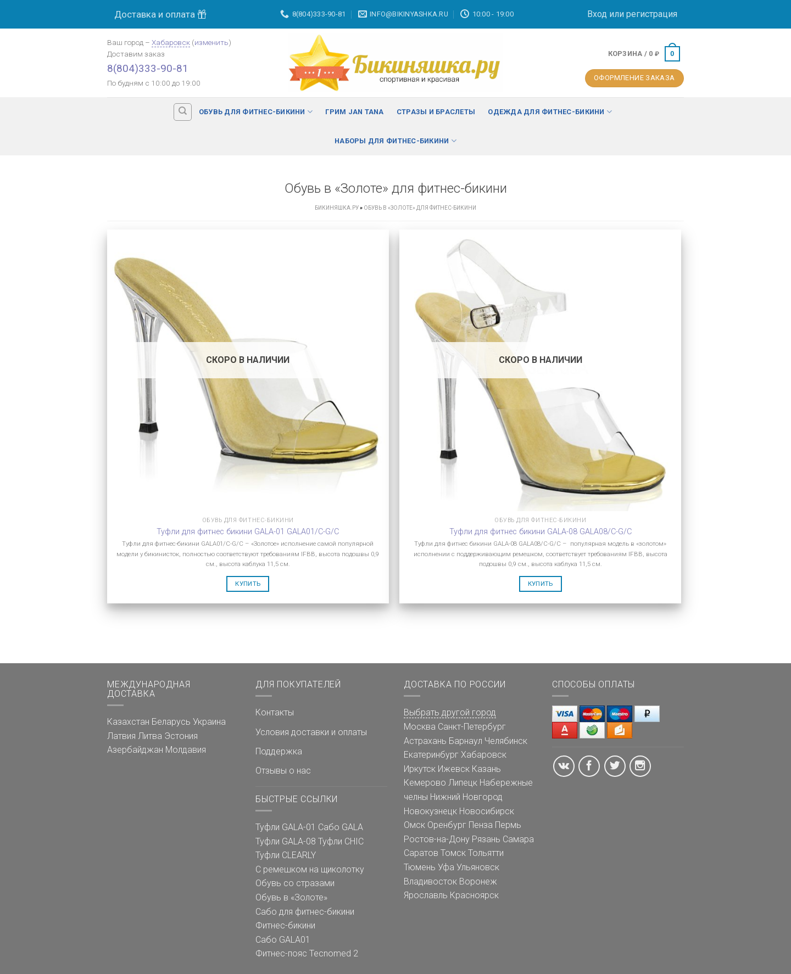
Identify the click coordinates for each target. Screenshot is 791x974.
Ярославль (426, 895)
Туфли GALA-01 (285, 827)
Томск (453, 853)
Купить (247, 583)
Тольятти (486, 853)
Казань (486, 769)
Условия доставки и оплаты (311, 732)
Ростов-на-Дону (437, 839)
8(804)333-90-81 (147, 68)
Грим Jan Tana (354, 112)
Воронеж (478, 881)
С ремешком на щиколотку (309, 869)
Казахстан (128, 721)
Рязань (486, 839)
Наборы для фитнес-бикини (395, 141)
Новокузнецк (430, 811)
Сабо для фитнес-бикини (304, 911)
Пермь (508, 825)
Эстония (181, 736)
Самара (518, 839)
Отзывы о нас (283, 770)
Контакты (274, 712)
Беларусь (171, 721)
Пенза (481, 825)
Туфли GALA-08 (285, 841)
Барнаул (465, 741)
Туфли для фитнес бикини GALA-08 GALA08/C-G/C (540, 531)
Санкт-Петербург (472, 726)
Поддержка (278, 751)
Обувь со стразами (295, 883)
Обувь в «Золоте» (291, 897)
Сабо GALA (340, 827)
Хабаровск (171, 42)
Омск (414, 825)
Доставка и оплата (160, 14)
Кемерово (425, 782)
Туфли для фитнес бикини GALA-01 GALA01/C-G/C (248, 531)
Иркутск (420, 769)
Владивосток (430, 881)
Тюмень (420, 867)
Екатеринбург (431, 754)
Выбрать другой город (450, 712)
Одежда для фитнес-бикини (550, 112)
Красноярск (474, 895)
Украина (209, 721)
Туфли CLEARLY (285, 855)
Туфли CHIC (341, 841)
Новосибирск (486, 811)
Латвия (121, 736)
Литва (150, 736)
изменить (211, 42)
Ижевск (454, 769)
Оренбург (446, 825)
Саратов (421, 853)
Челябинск (505, 741)
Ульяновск (477, 867)
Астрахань (425, 741)
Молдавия (185, 750)
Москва (420, 726)
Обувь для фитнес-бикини (256, 112)
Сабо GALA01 (282, 939)
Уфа (446, 867)
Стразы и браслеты (436, 112)
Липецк (462, 782)
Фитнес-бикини (285, 925)
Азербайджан (135, 750)
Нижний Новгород (466, 797)
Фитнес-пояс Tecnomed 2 (306, 953)
